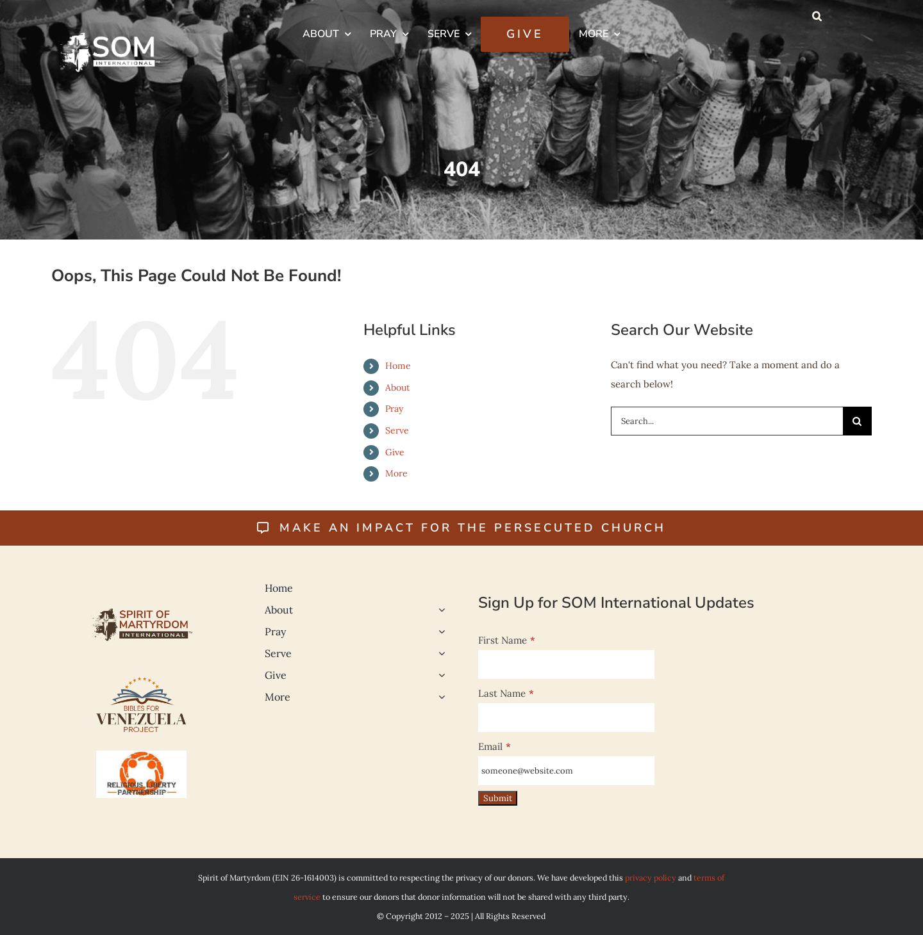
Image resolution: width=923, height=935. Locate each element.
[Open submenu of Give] (439, 675)
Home (398, 365)
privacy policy (650, 877)
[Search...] (727, 421)
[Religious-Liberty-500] (141, 755)
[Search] (857, 421)
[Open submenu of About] (439, 609)
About (397, 387)
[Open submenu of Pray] (439, 631)
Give (394, 452)
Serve (397, 430)
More (396, 473)
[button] (816, 16)
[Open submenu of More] (439, 697)
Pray (394, 408)
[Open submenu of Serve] (439, 653)
